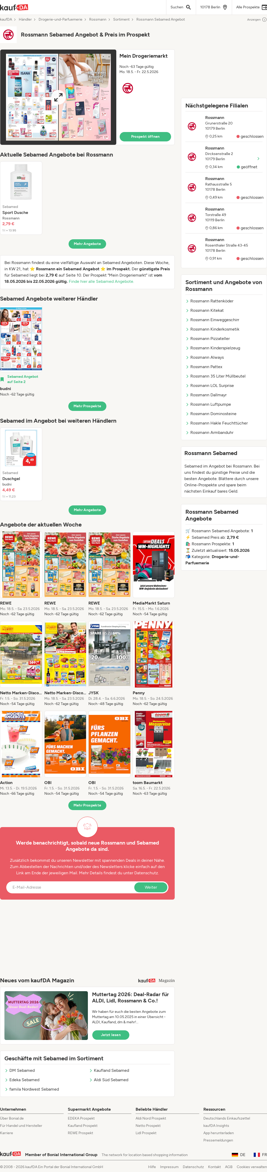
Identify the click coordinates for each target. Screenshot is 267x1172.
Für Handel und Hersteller (21, 1125)
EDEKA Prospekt (81, 1118)
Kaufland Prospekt (83, 1125)
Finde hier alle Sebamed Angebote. (101, 281)
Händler (25, 19)
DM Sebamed (19, 1070)
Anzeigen (257, 19)
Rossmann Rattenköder (209, 300)
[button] (87, 97)
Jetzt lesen (111, 1035)
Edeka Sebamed (21, 1079)
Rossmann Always (204, 357)
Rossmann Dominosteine (210, 413)
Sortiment (121, 19)
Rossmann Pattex (203, 366)
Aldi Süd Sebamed (108, 1079)
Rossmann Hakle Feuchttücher (216, 423)
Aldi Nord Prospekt (151, 1118)
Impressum (169, 1167)
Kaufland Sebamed (109, 1070)
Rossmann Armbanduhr (209, 432)
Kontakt (214, 1167)
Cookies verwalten (252, 1167)
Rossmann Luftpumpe (208, 404)
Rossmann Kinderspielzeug (212, 347)
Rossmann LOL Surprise (209, 385)
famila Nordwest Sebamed (31, 1089)
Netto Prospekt (148, 1125)
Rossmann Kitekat (204, 310)
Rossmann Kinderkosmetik (212, 329)
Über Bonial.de (12, 1118)
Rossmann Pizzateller (207, 338)
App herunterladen (218, 1133)
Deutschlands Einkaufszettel (226, 1118)
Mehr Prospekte (87, 406)
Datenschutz (146, 872)
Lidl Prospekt (146, 1133)
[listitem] (21, 198)
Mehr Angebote (87, 244)
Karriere (6, 1133)
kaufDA (6, 19)
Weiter (151, 887)
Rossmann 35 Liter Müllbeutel (215, 376)
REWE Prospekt (80, 1133)
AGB (229, 1167)
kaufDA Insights (216, 1125)
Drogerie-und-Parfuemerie (60, 19)
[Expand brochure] (58, 97)
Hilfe (152, 1167)
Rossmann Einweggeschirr (212, 319)
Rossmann (97, 19)
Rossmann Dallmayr (206, 394)
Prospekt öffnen (145, 136)
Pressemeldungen (218, 1140)
